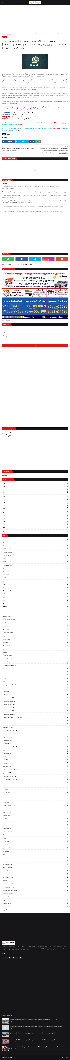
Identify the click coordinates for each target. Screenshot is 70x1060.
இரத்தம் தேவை (35, 639)
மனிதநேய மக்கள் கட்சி (35, 822)
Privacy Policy (65, 1057)
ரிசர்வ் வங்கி (35, 851)
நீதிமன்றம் (35, 789)
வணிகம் (35, 857)
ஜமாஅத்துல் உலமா (35, 906)
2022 (35, 496)
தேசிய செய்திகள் (35, 766)
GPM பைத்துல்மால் (35, 552)
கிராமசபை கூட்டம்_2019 (35, 698)
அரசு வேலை (35, 623)
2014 (35, 521)
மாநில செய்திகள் (35, 828)
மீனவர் (35, 838)
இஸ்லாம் (35, 649)
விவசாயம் (35, 874)
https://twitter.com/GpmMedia (18, 115)
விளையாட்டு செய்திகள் (35, 884)
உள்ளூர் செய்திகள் (35, 662)
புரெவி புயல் (35, 802)
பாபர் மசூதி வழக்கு (35, 792)
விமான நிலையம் (35, 871)
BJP (35, 539)
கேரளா (35, 720)
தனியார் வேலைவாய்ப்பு (35, 760)
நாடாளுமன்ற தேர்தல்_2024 (35, 776)
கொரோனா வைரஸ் (35, 727)
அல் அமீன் (35, 626)
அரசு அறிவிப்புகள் (35, 616)
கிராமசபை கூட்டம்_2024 (35, 714)
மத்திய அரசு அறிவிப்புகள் (35, 812)
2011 (35, 531)
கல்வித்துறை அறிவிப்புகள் (35, 685)
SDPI (35, 584)
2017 (35, 512)
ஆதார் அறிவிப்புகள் (35, 632)
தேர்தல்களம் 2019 (35, 773)
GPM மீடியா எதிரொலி (35, 562)
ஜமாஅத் (35, 900)
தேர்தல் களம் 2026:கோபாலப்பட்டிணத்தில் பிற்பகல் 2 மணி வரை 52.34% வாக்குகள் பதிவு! (32, 1033)
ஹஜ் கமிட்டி (35, 910)
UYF (35, 603)
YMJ (35, 610)
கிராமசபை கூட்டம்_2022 (35, 707)
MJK (35, 571)
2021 (35, 499)
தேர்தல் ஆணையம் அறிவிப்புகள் (35, 769)
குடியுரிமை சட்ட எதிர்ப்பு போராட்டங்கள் (35, 717)
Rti (35, 581)
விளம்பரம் (35, 880)
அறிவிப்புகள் (35, 629)
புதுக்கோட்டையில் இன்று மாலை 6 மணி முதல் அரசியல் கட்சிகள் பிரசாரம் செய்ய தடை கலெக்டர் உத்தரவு (35, 1026)
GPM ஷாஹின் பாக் (35, 565)
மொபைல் (35, 844)
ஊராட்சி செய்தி (35, 668)
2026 (35, 483)
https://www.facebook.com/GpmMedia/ (23, 113)
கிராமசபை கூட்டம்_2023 (35, 711)
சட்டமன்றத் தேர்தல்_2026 (35, 733)
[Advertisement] (35, 18)
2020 (35, 502)
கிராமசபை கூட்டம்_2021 (35, 704)
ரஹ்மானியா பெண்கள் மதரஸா (35, 848)
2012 (35, 528)
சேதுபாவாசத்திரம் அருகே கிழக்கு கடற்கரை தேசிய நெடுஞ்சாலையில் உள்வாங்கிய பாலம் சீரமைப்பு (34, 1019)
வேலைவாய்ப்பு (35, 897)
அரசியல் (35, 613)
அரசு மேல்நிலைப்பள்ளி (35, 619)
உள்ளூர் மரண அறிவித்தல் (35, 665)
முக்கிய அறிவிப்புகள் (35, 841)
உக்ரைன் (35, 652)
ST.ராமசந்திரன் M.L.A (35, 590)
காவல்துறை (35, 691)
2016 (35, 515)
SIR (35, 587)
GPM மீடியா (35, 558)
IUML (35, 568)
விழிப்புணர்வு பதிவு (35, 877)
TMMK (35, 597)
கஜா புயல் (35, 688)
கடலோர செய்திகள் (35, 675)
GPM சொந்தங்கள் (35, 549)
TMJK (35, 594)
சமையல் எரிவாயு (35, 743)
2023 (35, 493)
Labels (4, 535)
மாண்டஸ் (35, 825)
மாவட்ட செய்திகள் (35, 831)
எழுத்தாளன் (5, 51)
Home (3, 33)
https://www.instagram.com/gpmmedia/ (24, 117)
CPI (35, 542)
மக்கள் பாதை (35, 809)
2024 (35, 490)
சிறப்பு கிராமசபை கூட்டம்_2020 (35, 747)
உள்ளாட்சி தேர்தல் (35, 655)
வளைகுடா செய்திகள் (35, 861)
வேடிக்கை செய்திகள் (35, 893)
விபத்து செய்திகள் (35, 867)
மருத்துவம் (35, 818)
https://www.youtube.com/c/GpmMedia (19, 119)
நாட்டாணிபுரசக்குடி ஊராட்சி (35, 779)
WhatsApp (8, 33)
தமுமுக (35, 756)
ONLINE (35, 578)
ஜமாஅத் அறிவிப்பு (35, 903)
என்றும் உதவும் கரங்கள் (35, 671)
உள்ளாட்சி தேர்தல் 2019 (35, 658)
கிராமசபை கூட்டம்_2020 (35, 701)
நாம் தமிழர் (35, 782)
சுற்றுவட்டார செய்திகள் (35, 750)
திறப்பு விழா (35, 763)
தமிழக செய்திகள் (35, 753)
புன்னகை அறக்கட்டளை (35, 805)
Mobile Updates (35, 575)
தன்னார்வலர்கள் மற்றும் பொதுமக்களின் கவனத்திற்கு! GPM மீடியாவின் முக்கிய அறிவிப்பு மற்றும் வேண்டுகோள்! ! (37, 1047)
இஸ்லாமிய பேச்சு (35, 645)
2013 (35, 525)
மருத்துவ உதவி (35, 815)
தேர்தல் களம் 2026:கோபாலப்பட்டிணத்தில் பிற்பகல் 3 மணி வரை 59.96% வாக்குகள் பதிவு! (32, 1040)
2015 (35, 518)
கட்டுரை (35, 678)
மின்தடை (35, 835)
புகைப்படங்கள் (35, 799)
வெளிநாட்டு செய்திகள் (35, 887)
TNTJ (35, 600)
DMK (35, 545)
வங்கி (35, 854)
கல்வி (35, 681)
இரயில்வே (35, 642)
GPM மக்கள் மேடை (35, 555)
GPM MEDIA (12, 1057)
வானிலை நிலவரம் (35, 864)
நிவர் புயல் (35, 786)
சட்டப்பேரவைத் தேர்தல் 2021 (35, 730)
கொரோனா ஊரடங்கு (35, 724)
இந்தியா (35, 636)
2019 (35, 506)
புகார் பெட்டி (35, 795)
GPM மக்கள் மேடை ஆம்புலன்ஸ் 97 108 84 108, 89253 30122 (17, 264)
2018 (35, 509)
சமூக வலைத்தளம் (35, 740)
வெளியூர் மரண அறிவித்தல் (35, 890)
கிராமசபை (35, 694)
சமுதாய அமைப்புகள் (35, 737)
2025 (35, 486)
